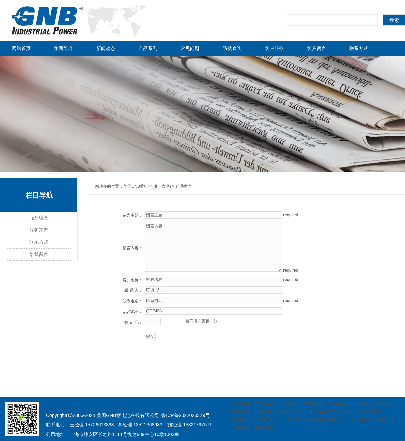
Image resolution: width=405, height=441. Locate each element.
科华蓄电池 (289, 419)
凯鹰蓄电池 (242, 419)
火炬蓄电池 (316, 411)
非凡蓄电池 (361, 403)
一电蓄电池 (265, 411)
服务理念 (38, 217)
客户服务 (274, 48)
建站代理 (338, 419)
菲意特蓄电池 (370, 411)
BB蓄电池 (264, 427)
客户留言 (316, 48)
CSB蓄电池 (312, 403)
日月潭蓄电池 (314, 419)
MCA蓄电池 (337, 403)
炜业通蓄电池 (382, 419)
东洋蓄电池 (242, 411)
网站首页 (21, 48)
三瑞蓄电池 (265, 403)
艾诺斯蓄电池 (342, 411)
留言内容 (213, 247)
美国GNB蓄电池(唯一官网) (147, 186)
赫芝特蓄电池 (291, 411)
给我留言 (38, 254)
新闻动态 (105, 48)
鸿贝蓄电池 (289, 403)
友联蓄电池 (242, 403)
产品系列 (147, 48)
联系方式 (358, 48)
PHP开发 (358, 419)
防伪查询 (232, 48)
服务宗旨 (38, 230)
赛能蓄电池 (384, 403)
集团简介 (63, 48)
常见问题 (190, 48)
